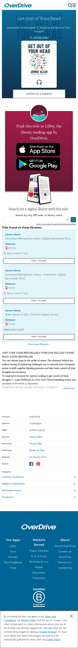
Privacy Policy (28, 620)
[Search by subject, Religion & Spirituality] (39, 484)
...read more (68, 388)
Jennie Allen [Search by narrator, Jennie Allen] (35, 443)
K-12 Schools (39, 556)
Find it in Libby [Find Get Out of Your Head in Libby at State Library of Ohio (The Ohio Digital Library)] (39, 336)
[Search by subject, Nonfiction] (39, 497)
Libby (13, 546)
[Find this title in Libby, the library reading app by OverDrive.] (39, 151)
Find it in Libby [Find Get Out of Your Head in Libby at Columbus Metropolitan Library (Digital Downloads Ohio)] (39, 260)
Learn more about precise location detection (56, 224)
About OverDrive (65, 546)
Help (13, 567)
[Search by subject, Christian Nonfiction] (39, 477)
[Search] (73, 219)
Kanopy (13, 556)
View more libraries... (39, 344)
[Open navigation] (72, 5)
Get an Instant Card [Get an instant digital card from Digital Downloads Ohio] (15, 253)
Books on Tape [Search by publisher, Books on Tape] (37, 450)
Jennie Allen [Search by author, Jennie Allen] (41, 37)
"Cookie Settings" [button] (47, 632)
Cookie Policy (53, 639)
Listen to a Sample (39, 93)
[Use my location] (67, 219)
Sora (13, 551)
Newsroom (65, 562)
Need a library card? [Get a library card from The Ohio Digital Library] (14, 329)
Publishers (39, 578)
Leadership (65, 567)
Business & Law (39, 561)
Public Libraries (39, 550)
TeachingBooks (13, 562)
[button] (13, 539)
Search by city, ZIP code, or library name (39, 215)
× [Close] (71, 616)
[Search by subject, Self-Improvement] (39, 490)
